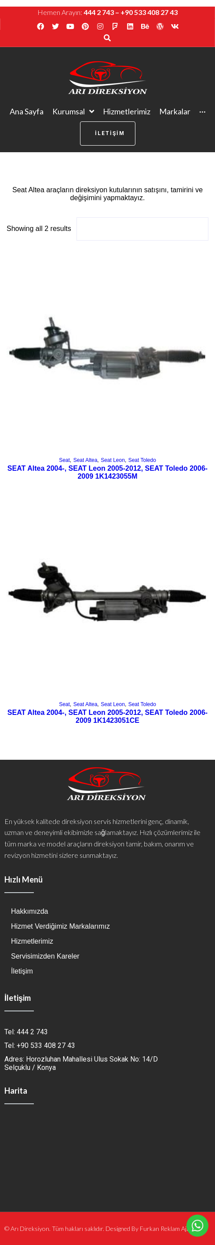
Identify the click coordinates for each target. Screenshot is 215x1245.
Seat (64, 460)
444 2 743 (99, 12)
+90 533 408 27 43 (149, 12)
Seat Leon (113, 460)
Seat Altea (85, 460)
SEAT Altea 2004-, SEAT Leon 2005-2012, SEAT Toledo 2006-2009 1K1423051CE (107, 716)
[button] (107, 133)
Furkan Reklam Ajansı (168, 1228)
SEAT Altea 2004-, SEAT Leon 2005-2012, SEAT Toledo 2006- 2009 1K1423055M (107, 472)
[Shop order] (142, 229)
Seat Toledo (142, 460)
